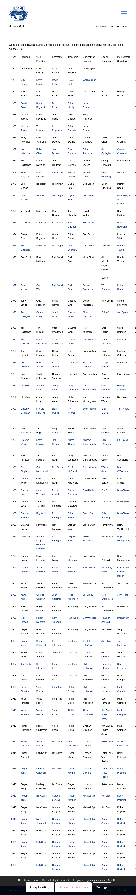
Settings (101, 887)
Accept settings (40, 887)
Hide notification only (73, 887)
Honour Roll (16, 26)
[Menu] (122, 13)
